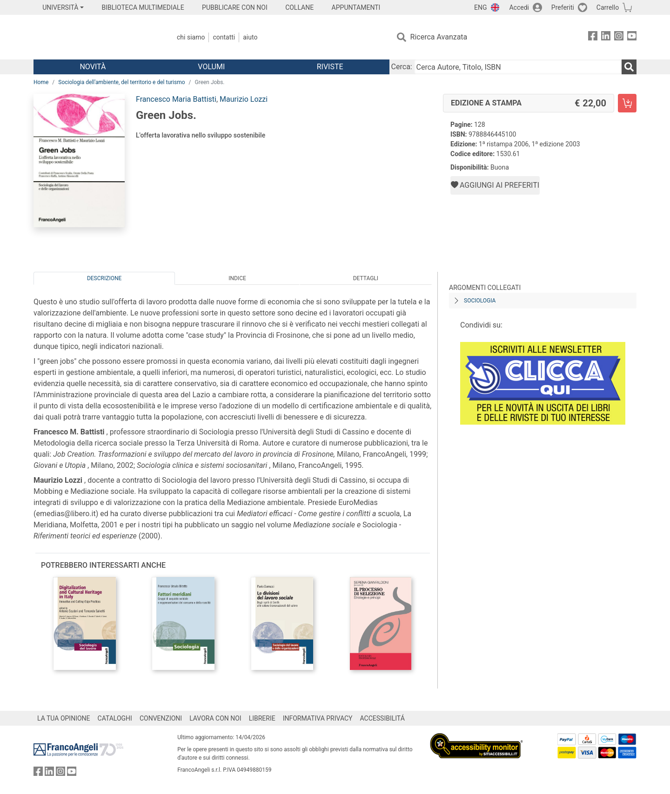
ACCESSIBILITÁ (382, 718)
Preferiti (562, 7)
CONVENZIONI (161, 718)
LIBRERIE (262, 718)
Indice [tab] (237, 278)
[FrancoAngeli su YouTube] (631, 37)
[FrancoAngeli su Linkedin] (605, 37)
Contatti (224, 37)
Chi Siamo (191, 37)
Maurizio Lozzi (244, 99)
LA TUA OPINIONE (63, 718)
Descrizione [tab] (104, 278)
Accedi (519, 7)
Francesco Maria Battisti (176, 99)
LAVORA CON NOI (215, 718)
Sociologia (480, 300)
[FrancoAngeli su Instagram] (618, 37)
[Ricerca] (629, 66)
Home (41, 82)
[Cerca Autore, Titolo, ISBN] (518, 66)
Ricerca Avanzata (439, 37)
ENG (480, 7)
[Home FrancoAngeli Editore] (95, 37)
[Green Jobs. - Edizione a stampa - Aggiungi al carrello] (627, 103)
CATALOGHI (115, 718)
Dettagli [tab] (365, 278)
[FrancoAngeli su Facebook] (592, 37)
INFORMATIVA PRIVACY (318, 718)
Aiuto (250, 37)
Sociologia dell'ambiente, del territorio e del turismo (121, 82)
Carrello (607, 7)
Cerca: (401, 66)
